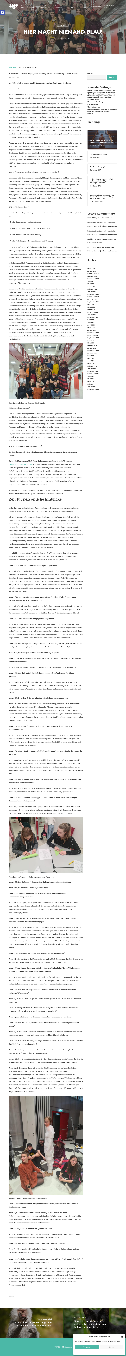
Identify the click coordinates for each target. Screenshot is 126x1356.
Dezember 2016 (93, 389)
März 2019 (90, 343)
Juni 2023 (90, 281)
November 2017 (93, 374)
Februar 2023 (92, 289)
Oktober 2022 (92, 299)
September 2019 (93, 338)
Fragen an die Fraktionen (103, 218)
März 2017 (90, 381)
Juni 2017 (90, 376)
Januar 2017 (91, 386)
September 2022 (93, 302)
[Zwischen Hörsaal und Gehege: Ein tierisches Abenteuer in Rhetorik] (31, 1323)
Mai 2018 (90, 358)
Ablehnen (111, 1347)
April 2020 (91, 325)
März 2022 (91, 307)
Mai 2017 (90, 379)
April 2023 (91, 286)
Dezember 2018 (93, 351)
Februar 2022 (92, 309)
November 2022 (93, 297)
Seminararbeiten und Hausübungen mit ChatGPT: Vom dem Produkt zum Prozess (102, 111)
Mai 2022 (90, 304)
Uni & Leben (63, 25)
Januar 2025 (91, 271)
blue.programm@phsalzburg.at (20, 464)
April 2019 (90, 340)
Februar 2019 (92, 345)
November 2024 (93, 274)
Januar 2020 (91, 330)
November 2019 (93, 335)
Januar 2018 (91, 369)
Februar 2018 (92, 366)
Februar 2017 (92, 384)
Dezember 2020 (93, 317)
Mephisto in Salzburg (95, 102)
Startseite (12, 67)
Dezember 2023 (93, 279)
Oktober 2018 (92, 353)
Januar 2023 (91, 292)
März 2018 (90, 363)
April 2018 (90, 361)
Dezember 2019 (93, 333)
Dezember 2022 (93, 294)
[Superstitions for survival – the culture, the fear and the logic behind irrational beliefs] (94, 1323)
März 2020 (91, 327)
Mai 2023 (90, 284)
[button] (2, 12)
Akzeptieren (87, 1347)
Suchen (90, 73)
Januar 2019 (91, 348)
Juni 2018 (90, 356)
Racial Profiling (92, 104)
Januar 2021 (91, 315)
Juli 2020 (90, 320)
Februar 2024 (92, 276)
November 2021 (92, 312)
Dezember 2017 (93, 371)
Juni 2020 (90, 322)
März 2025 (91, 268)
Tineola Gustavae (93, 107)
